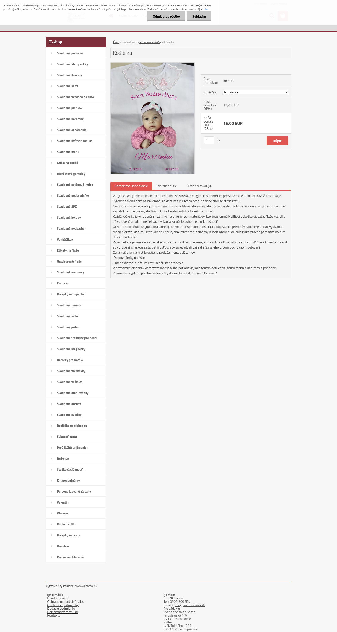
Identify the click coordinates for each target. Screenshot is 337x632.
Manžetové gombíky (71, 173)
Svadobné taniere (69, 305)
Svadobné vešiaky (69, 381)
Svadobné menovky (70, 272)
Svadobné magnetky (71, 349)
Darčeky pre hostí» (70, 359)
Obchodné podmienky (63, 605)
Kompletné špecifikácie (131, 185)
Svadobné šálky (68, 316)
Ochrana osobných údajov (65, 601)
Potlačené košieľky (150, 42)
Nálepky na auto (68, 535)
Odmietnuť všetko (166, 16)
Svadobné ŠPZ (67, 206)
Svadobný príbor (68, 327)
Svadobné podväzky (70, 228)
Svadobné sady (67, 86)
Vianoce (62, 513)
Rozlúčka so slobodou (72, 425)
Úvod (116, 42)
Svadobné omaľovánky (73, 392)
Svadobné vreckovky (71, 370)
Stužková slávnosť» (70, 469)
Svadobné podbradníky (73, 195)
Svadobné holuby (69, 217)
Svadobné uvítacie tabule (74, 140)
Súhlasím (199, 16)
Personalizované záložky (74, 491)
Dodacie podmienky (61, 608)
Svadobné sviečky (69, 414)
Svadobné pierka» (69, 107)
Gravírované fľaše (69, 261)
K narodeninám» (68, 480)
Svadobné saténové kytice (75, 184)
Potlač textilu (66, 524)
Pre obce (63, 546)
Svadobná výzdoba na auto (75, 97)
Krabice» (63, 283)
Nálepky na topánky (71, 294)
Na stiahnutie (167, 185)
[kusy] (209, 140)
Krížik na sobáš (67, 162)
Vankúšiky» (65, 239)
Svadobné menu (68, 151)
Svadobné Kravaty (69, 75)
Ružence (63, 458)
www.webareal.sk (86, 585)
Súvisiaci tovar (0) (199, 185)
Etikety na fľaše (68, 250)
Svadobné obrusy (69, 403)
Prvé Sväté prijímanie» (73, 447)
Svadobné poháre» (70, 53)
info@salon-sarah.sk (190, 605)
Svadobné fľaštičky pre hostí (77, 338)
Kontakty (53, 615)
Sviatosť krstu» (68, 436)
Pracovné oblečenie (70, 557)
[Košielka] (152, 64)
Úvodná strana (57, 598)
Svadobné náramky (70, 118)
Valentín (63, 502)
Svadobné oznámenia (72, 129)
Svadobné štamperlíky (72, 64)
